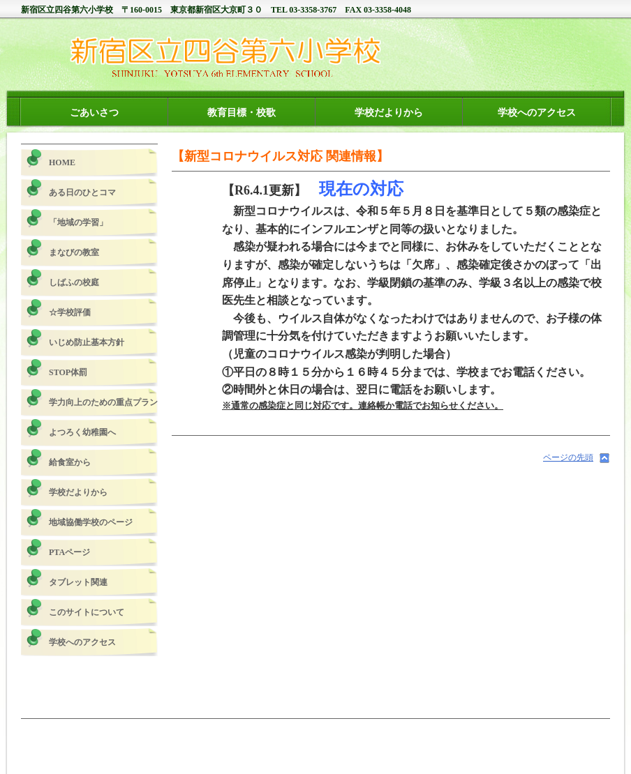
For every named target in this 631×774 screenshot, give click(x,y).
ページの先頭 (568, 457)
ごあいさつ (94, 112)
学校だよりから (389, 112)
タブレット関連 (78, 582)
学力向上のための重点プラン (103, 402)
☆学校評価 (70, 312)
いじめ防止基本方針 (86, 342)
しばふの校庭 (74, 282)
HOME (62, 162)
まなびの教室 (74, 252)
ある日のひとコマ (82, 192)
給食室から (70, 462)
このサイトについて (86, 612)
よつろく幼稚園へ (82, 432)
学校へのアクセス (537, 112)
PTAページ (69, 552)
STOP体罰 (68, 372)
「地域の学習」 (78, 222)
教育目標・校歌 (241, 112)
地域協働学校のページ (91, 522)
